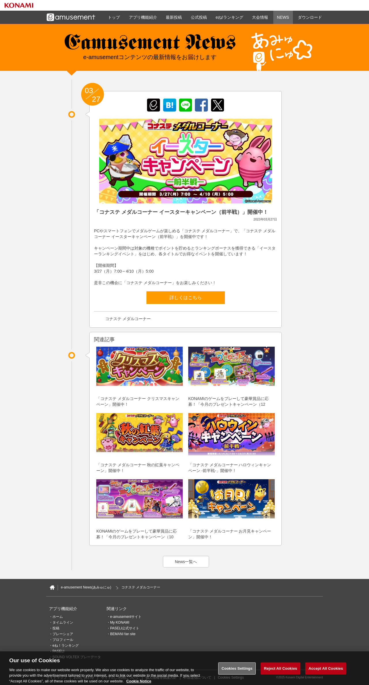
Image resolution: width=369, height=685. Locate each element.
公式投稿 (199, 17)
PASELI (58, 651)
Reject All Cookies (280, 671)
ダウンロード (310, 17)
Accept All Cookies (325, 671)
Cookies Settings (237, 671)
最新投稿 (174, 17)
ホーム (57, 617)
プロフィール (62, 640)
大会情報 (260, 17)
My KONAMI (119, 622)
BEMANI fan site (122, 634)
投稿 (55, 628)
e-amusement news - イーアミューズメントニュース (149, 45)
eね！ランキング (65, 646)
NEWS (283, 17)
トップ (114, 17)
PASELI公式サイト (124, 628)
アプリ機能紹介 (143, 17)
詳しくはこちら (186, 297)
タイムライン (62, 622)
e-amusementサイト (126, 617)
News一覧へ (186, 561)
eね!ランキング (229, 17)
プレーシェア (62, 634)
